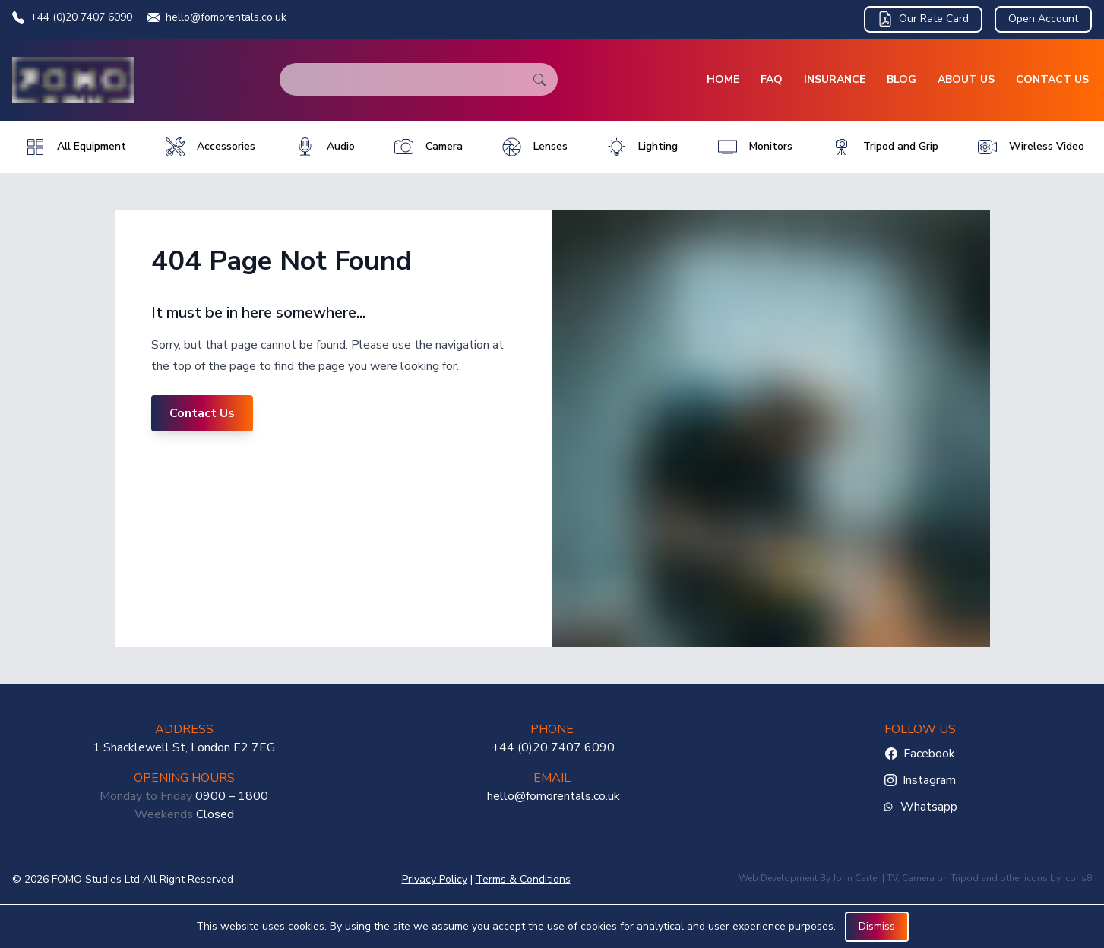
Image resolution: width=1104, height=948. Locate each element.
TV (892, 878)
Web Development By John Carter (809, 878)
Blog (901, 79)
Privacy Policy (434, 879)
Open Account (1043, 18)
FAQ (772, 79)
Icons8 (1077, 878)
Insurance (834, 79)
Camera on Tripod (940, 878)
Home (723, 79)
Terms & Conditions (523, 879)
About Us (966, 79)
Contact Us (1052, 79)
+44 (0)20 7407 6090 (72, 17)
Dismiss (877, 926)
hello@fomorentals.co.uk (216, 17)
